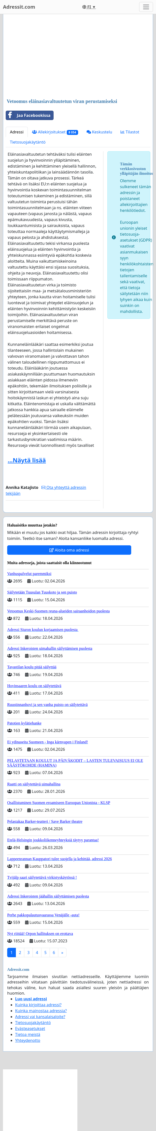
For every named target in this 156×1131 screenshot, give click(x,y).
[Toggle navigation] (146, 7)
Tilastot (130, 132)
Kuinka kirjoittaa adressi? (38, 1004)
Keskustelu (99, 132)
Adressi (17, 132)
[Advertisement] (78, 56)
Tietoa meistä (27, 1034)
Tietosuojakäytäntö (28, 142)
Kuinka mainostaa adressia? (41, 1010)
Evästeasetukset (30, 1028)
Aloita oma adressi (69, 550)
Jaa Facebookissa (28, 115)
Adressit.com (19, 6)
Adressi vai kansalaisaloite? (40, 1016)
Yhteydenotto (27, 1040)
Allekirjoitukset (55, 132)
